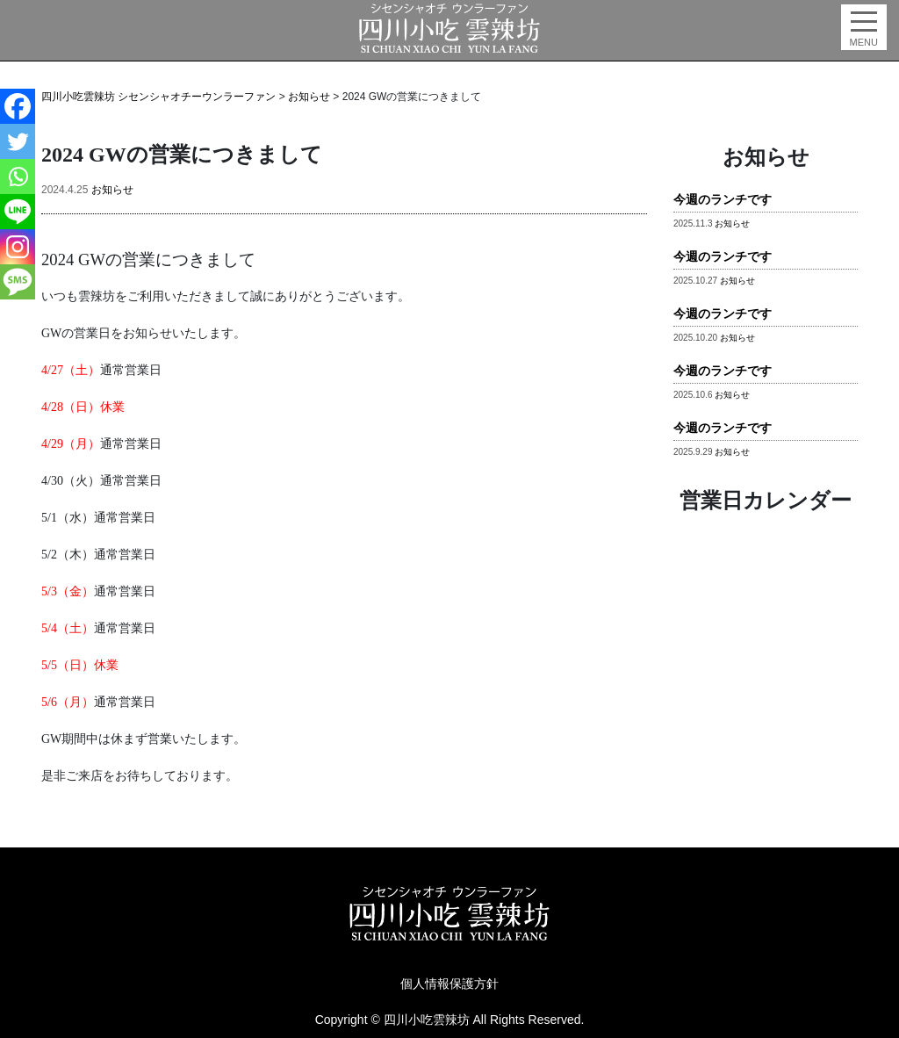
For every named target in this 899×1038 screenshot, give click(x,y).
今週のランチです (722, 199)
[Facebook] (17, 106)
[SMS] (17, 281)
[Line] (17, 211)
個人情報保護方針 (449, 984)
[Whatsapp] (17, 176)
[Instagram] (17, 246)
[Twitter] (17, 141)
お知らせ (112, 190)
